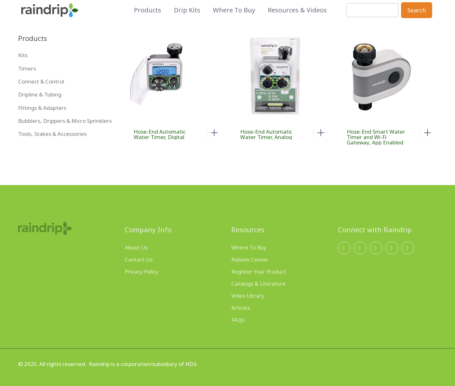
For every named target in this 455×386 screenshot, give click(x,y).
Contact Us (139, 269)
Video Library (247, 305)
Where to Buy (234, 10)
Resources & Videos (297, 10)
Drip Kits (187, 10)
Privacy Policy (141, 281)
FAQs (237, 330)
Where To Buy (249, 257)
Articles (240, 318)
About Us (136, 257)
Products (147, 10)
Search (416, 10)
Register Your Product (258, 281)
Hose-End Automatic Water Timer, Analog (266, 134)
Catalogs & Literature (258, 293)
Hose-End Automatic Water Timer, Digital (160, 134)
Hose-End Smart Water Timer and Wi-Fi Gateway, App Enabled (376, 137)
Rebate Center (249, 269)
